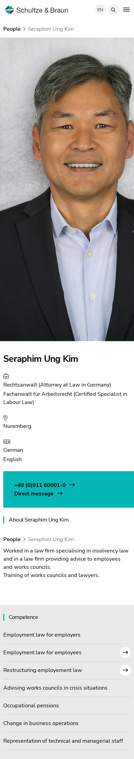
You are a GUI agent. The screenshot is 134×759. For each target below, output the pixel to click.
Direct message (34, 493)
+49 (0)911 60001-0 (40, 485)
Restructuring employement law (67, 670)
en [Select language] (100, 10)
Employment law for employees (67, 652)
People (12, 29)
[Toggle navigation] (126, 9)
